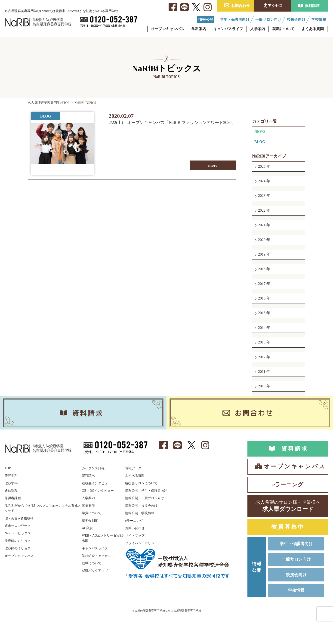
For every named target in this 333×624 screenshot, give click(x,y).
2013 (261, 342)
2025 (261, 166)
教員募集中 (288, 527)
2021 (261, 225)
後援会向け (296, 574)
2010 (261, 386)
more (212, 165)
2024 (261, 181)
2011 (261, 372)
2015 (261, 313)
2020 (261, 240)
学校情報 (296, 590)
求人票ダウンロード (288, 505)
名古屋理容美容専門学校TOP (48, 103)
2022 (261, 210)
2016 (261, 298)
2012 (261, 357)
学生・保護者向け (296, 543)
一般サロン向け (296, 559)
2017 (261, 284)
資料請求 (312, 6)
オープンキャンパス (295, 466)
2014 (261, 328)
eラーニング (288, 485)
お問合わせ (240, 6)
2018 (261, 269)
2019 (261, 254)
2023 (261, 196)
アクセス (275, 6)
